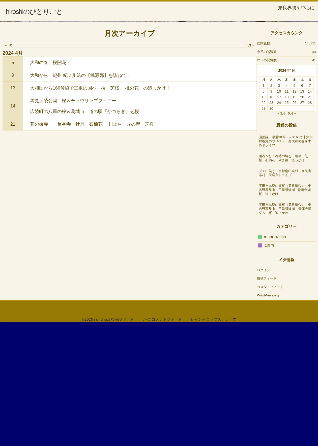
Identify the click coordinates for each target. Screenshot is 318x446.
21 (12, 245)
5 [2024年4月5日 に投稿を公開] (295, 207)
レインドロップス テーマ (213, 441)
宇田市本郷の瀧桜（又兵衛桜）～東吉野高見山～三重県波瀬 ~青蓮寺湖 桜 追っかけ (287, 311)
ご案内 (269, 367)
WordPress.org (268, 417)
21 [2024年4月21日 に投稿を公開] (310, 219)
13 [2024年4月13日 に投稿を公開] (302, 213)
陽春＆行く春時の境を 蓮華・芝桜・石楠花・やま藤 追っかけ (283, 280)
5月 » (250, 167)
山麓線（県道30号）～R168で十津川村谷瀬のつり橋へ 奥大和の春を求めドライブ (286, 263)
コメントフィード (270, 408)
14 (12, 227)
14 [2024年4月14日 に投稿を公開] (310, 213)
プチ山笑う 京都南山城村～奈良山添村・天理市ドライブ (285, 294)
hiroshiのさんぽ (275, 358)
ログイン (263, 392)
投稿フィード (267, 400)
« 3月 (9, 167)
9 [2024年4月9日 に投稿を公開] (271, 213)
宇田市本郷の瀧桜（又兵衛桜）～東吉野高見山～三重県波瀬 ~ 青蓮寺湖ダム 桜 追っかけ (285, 330)
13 (12, 209)
